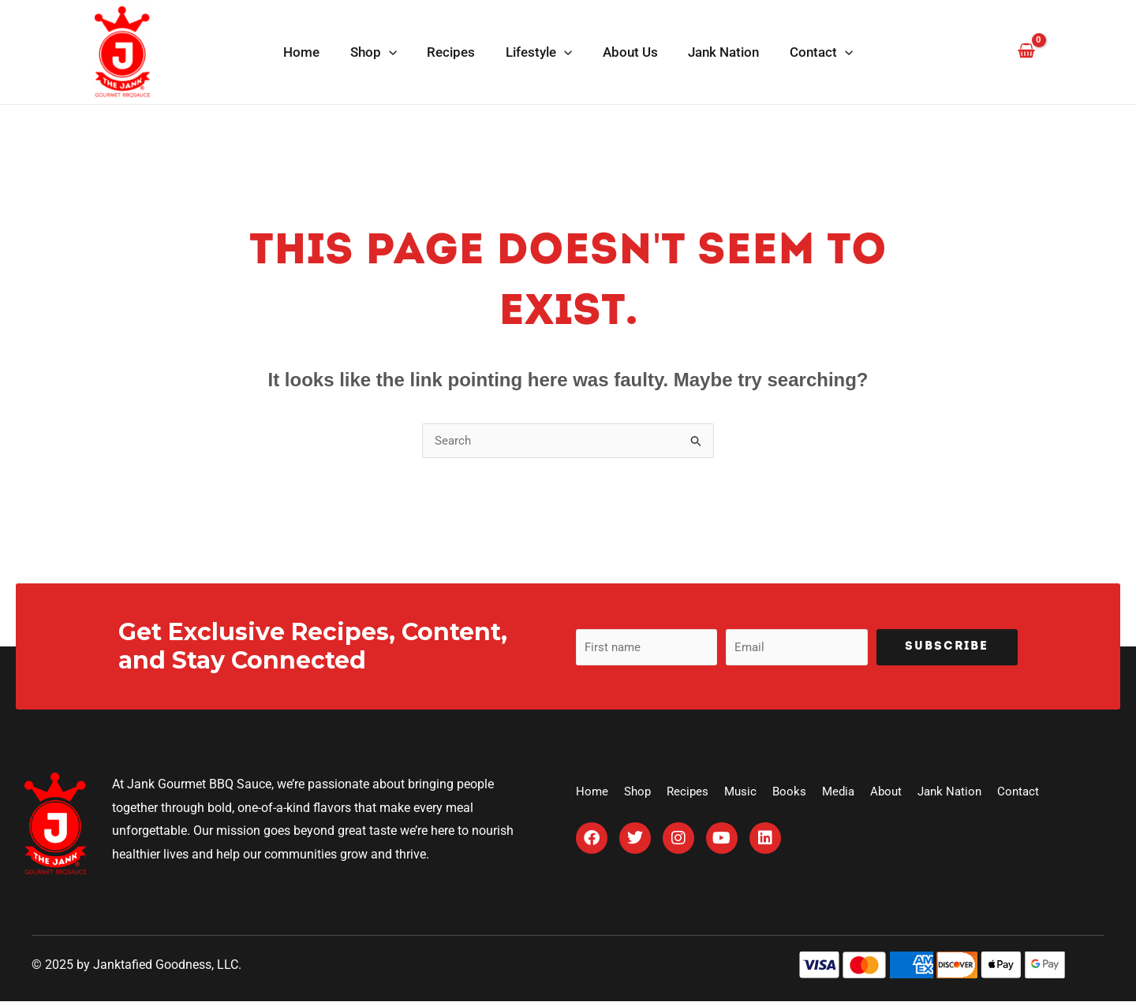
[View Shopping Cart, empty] (1026, 51)
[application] (396, 52)
